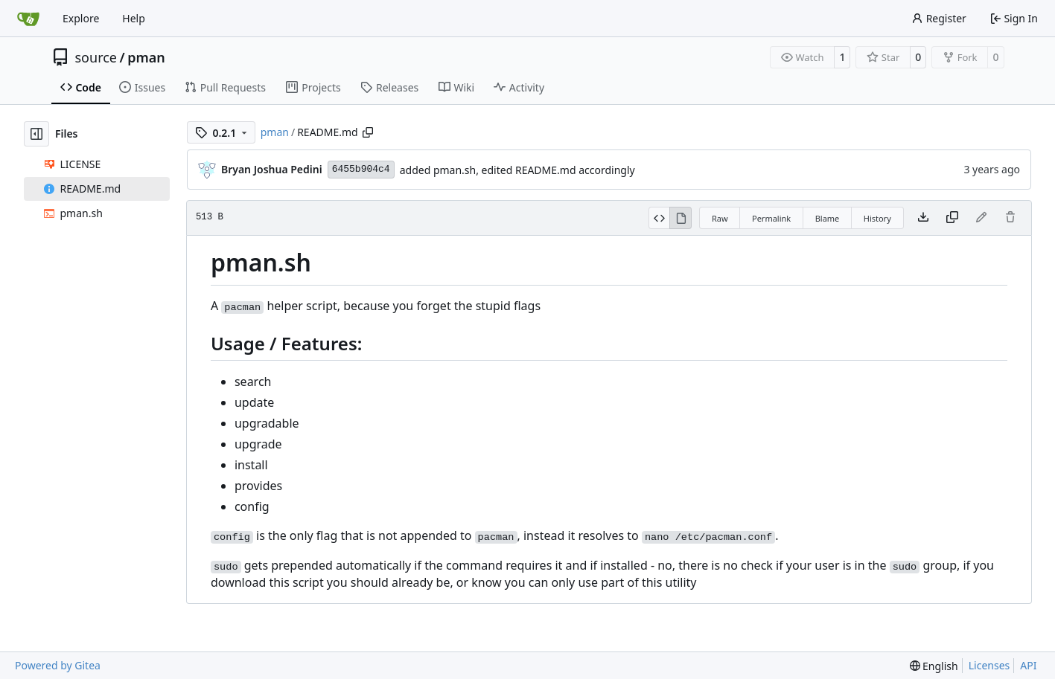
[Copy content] (952, 218)
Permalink (771, 218)
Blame (827, 218)
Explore (81, 18)
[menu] (934, 666)
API (1028, 665)
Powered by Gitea (58, 665)
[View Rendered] (680, 218)
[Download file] (923, 218)
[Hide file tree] (36, 134)
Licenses (989, 665)
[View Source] (659, 218)
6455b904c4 (361, 169)
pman (146, 57)
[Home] (28, 18)
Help (133, 18)
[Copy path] (368, 132)
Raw (720, 218)
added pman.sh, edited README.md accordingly (517, 170)
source (96, 57)
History (877, 218)
